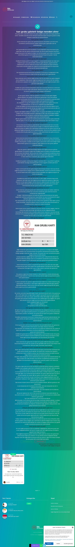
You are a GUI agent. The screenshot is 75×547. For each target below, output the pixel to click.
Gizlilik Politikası (53, 539)
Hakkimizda (25, 17)
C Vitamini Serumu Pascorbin (15, 510)
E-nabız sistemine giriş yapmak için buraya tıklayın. (43, 277)
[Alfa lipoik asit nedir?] (4, 516)
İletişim (52, 17)
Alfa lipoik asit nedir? (13, 516)
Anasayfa (16, 17)
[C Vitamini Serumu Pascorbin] (4, 510)
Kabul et (49, 543)
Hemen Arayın (40, 441)
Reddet (58, 543)
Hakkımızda (47, 539)
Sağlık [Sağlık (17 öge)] (29, 503)
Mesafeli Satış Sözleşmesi (68, 539)
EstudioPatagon (41, 534)
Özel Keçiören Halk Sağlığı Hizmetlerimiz (49, 444)
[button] (72, 527)
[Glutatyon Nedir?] (4, 505)
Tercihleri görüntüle (68, 543)
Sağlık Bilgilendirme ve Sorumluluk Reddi (53, 540)
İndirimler (44, 17)
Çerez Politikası (59, 539)
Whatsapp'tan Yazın (27, 441)
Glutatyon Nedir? (12, 504)
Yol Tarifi (50, 441)
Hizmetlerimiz (35, 17)
